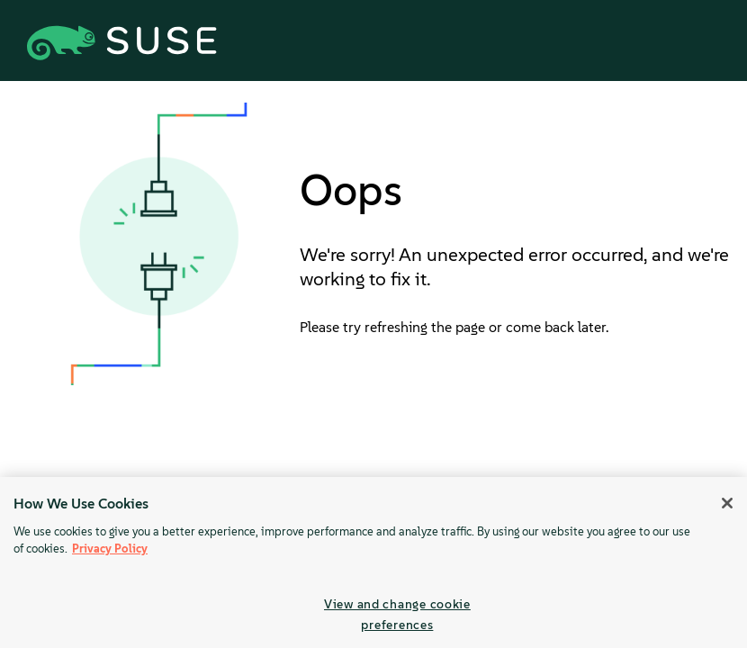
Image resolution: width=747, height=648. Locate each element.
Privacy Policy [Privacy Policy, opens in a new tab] (110, 548)
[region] (373, 562)
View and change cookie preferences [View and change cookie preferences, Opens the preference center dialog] (397, 614)
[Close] (727, 503)
